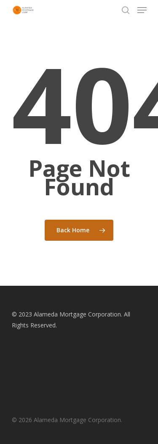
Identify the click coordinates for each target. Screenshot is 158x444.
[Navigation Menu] (142, 10)
